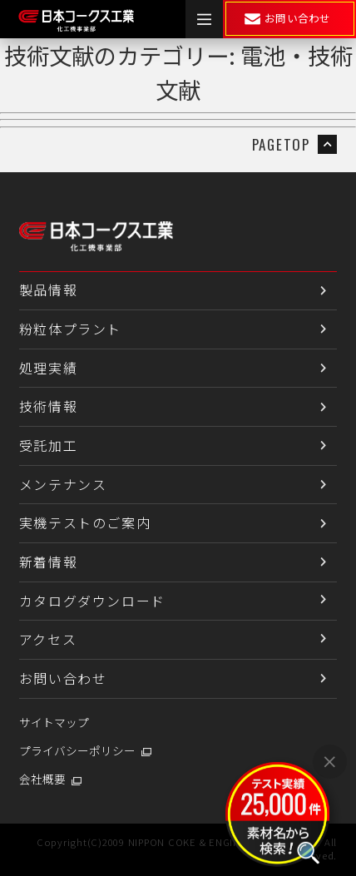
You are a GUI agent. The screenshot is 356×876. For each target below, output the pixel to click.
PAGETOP (294, 144)
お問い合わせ (63, 678)
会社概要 (42, 778)
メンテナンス (63, 484)
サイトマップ (54, 722)
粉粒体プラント (70, 329)
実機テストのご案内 (85, 522)
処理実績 (48, 368)
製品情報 (48, 289)
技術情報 (48, 406)
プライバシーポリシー (77, 750)
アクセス (48, 639)
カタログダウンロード (92, 601)
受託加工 (48, 445)
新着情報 (48, 562)
